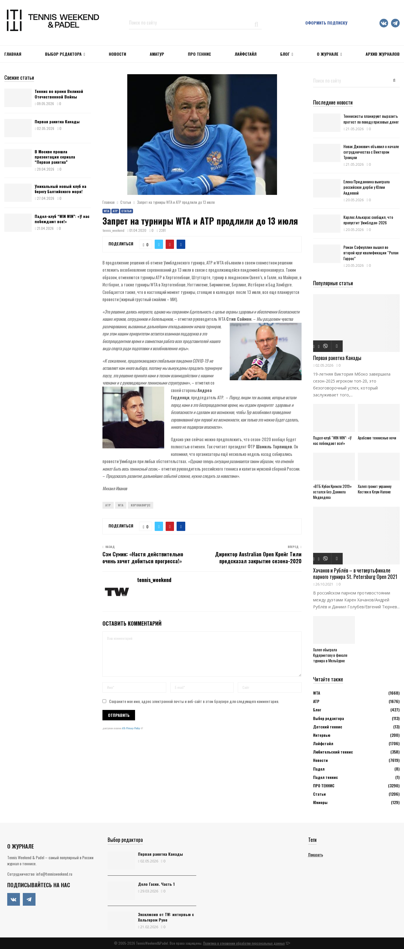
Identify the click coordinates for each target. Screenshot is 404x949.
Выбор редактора (63, 54)
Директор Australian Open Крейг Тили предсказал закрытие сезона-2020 (258, 557)
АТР (115, 211)
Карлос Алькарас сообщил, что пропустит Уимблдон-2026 (368, 219)
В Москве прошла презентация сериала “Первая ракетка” (55, 156)
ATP (108, 505)
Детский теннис (327, 727)
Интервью (321, 735)
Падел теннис (325, 777)
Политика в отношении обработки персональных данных (244, 943)
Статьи (126, 211)
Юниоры (320, 802)
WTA (106, 211)
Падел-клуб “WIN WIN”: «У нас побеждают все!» (62, 218)
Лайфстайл (323, 743)
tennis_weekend (113, 230)
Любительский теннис (333, 752)
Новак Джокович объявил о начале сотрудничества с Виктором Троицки (371, 151)
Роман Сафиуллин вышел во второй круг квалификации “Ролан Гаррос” (371, 252)
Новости (320, 760)
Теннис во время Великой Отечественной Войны (59, 93)
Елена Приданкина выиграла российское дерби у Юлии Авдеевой (366, 186)
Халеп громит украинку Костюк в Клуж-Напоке (374, 489)
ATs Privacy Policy (131, 728)
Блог (285, 54)
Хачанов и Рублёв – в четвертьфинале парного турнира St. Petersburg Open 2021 (355, 573)
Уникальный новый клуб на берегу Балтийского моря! (60, 188)
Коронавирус (140, 505)
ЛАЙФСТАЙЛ (246, 54)
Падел (319, 769)
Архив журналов (383, 54)
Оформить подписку (326, 23)
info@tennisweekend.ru (54, 874)
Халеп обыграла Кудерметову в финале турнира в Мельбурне (330, 655)
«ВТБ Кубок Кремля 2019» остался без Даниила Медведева (332, 491)
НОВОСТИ (117, 54)
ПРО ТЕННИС (199, 54)
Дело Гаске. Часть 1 (156, 884)
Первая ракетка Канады (57, 121)
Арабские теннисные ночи (377, 438)
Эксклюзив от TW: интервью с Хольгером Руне (166, 917)
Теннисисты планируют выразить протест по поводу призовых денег (371, 118)
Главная (12, 54)
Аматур (157, 54)
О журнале (327, 54)
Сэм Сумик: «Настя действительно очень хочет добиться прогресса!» (142, 557)
